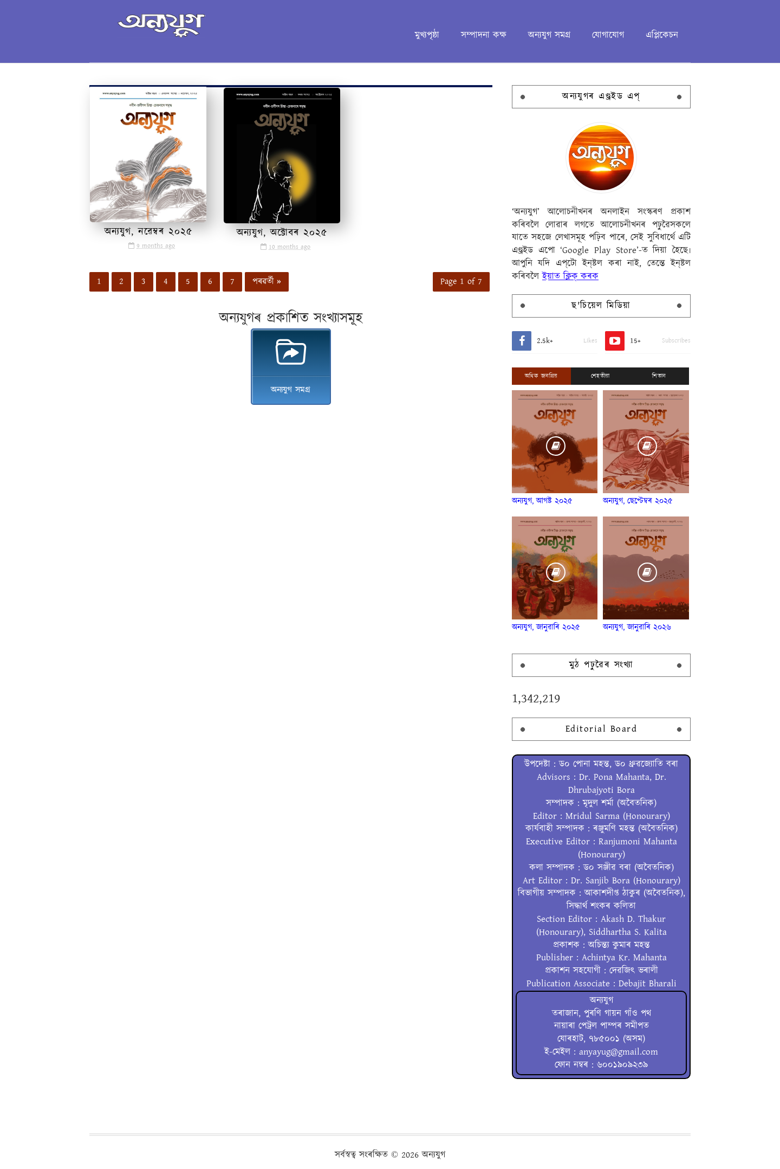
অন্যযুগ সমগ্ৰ (549, 35)
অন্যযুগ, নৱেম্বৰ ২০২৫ (148, 232)
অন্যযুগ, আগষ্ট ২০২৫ (542, 501)
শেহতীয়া (600, 376)
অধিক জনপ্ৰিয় (541, 376)
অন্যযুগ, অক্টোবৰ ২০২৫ (282, 233)
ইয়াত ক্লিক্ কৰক (570, 276)
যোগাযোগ (608, 35)
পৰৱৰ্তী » (266, 281)
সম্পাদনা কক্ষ (483, 35)
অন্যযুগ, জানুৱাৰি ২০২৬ (637, 627)
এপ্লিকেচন (662, 35)
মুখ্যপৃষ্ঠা (427, 35)
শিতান (659, 376)
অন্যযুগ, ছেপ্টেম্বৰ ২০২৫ (638, 501)
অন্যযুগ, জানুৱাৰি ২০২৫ (546, 627)
